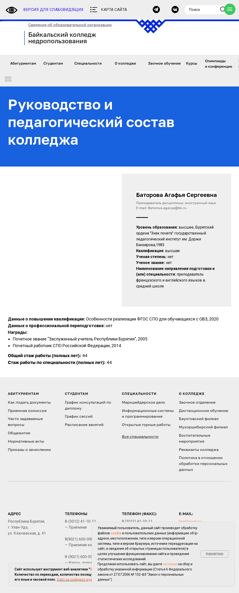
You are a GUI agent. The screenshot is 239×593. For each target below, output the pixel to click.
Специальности (88, 63)
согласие (170, 564)
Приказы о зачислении (29, 449)
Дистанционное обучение (203, 410)
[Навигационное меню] (229, 9)
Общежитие (19, 432)
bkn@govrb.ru (190, 521)
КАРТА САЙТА (114, 9)
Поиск (194, 9)
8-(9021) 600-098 (80, 557)
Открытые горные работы (146, 424)
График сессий (79, 416)
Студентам (53, 63)
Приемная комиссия (27, 410)
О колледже (125, 63)
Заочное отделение (197, 402)
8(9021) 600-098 (79, 539)
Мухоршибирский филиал (203, 427)
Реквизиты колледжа (199, 449)
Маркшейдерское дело (143, 402)
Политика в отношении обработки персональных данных (203, 463)
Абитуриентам (23, 63)
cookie (115, 533)
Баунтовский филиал (199, 418)
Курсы (191, 63)
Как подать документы (29, 402)
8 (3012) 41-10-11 (137, 521)
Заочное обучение (164, 63)
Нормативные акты (26, 441)
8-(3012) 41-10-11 (80, 521)
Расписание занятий (84, 424)
